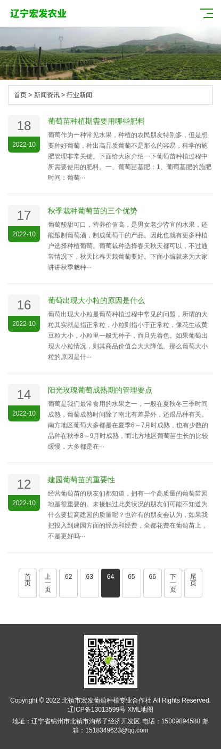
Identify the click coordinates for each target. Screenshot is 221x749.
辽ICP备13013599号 (97, 709)
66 (152, 576)
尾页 (193, 580)
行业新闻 (79, 95)
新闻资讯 (47, 95)
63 (89, 576)
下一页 (173, 583)
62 (68, 576)
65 (131, 576)
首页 (20, 95)
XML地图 (141, 709)
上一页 (48, 583)
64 (110, 576)
